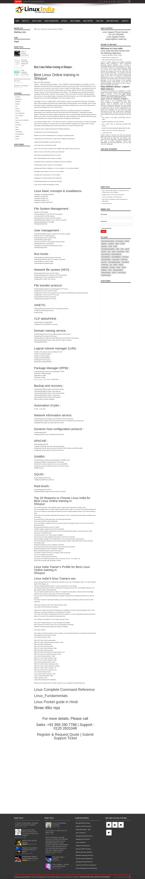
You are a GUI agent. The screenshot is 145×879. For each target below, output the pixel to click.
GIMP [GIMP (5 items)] (117, 249)
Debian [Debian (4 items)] (117, 243)
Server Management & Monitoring (86, 868)
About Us (26, 21)
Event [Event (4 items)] (110, 246)
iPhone (17, 108)
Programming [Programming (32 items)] (105, 267)
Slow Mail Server (107, 203)
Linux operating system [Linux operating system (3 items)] (114, 262)
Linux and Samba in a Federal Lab (112, 197)
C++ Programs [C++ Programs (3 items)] (119, 241)
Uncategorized (19, 134)
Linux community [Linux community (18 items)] (106, 254)
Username (104, 214)
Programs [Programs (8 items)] (112, 267)
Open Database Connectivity (24, 72)
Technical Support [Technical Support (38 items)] (106, 272)
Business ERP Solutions (83, 849)
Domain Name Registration (84, 858)
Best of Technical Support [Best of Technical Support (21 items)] (108, 241)
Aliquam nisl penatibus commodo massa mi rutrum (29, 849)
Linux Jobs (99, 21)
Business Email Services (83, 826)
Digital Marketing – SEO (83, 829)
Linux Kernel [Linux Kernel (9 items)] (124, 259)
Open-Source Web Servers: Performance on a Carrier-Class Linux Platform (43, 1)
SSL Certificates (81, 832)
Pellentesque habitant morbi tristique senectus (30, 857)
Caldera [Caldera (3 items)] (127, 241)
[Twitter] (109, 832)
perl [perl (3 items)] (111, 264)
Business (18, 101)
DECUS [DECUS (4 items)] (123, 243)
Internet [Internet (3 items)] (127, 249)
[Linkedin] (115, 824)
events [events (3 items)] (115, 246)
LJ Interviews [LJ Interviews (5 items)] (105, 264)
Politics (17, 122)
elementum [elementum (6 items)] (104, 246)
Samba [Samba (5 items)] (124, 267)
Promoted (18, 125)
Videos (17, 136)
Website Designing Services (84, 855)
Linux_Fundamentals (51, 696)
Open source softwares (22, 120)
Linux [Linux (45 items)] (127, 251)
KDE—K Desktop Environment (24, 53)
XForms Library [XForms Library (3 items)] (121, 272)
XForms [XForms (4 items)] (114, 272)
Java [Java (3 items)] (109, 251)
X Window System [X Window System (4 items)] (106, 275)
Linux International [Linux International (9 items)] (106, 259)
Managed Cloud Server (83, 839)
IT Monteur (75, 877)
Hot (16, 106)
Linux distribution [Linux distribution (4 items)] (106, 256)
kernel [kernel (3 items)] (113, 251)
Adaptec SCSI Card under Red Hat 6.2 (113, 194)
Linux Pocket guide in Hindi (56, 702)
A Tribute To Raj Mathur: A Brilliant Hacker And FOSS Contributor (26, 824)
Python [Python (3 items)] (118, 267)
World (17, 138)
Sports (17, 129)
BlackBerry (18, 99)
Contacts (125, 21)
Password (104, 221)
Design (17, 104)
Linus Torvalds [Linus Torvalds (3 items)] (120, 251)
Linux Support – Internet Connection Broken (61, 865)
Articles (64, 21)
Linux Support (88, 21)
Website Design (55, 877)
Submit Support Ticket (74, 736)
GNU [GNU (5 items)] (122, 249)
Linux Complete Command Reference (64, 690)
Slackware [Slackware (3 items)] (104, 270)
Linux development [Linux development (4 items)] (116, 254)
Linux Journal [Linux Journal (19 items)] (115, 259)
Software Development (83, 845)
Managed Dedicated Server (84, 836)
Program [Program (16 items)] (121, 264)
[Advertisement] (94, 11)
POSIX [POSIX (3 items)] (115, 264)
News (17, 118)
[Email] (121, 824)
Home (17, 21)
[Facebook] (109, 824)
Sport (16, 127)
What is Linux (36, 21)
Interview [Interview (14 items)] (104, 251)
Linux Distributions (51, 21)
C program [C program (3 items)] (110, 243)
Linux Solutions (81, 842)
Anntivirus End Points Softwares (86, 865)
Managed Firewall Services (84, 862)
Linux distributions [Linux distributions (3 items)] (116, 256)
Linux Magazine (19, 113)
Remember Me (106, 228)
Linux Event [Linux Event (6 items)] (125, 256)
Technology (18, 131)
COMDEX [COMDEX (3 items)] (104, 243)
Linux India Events (112, 21)
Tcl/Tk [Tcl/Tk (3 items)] (109, 270)
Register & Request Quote (58, 734)
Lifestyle (17, 111)
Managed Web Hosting (83, 823)
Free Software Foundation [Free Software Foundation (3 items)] (108, 249)
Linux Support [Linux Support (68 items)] (125, 262)
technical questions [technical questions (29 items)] (118, 270)
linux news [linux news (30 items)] (104, 262)
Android (17, 97)
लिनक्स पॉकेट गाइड (47, 708)
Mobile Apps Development (84, 852)
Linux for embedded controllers (59, 824)
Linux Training (75, 21)
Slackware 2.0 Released (21, 85)
